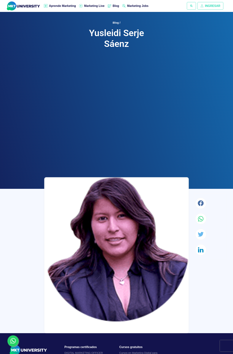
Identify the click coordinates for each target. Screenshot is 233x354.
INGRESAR (210, 5)
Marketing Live (94, 5)
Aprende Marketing (62, 6)
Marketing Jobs (139, 5)
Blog (117, 5)
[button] (190, 6)
